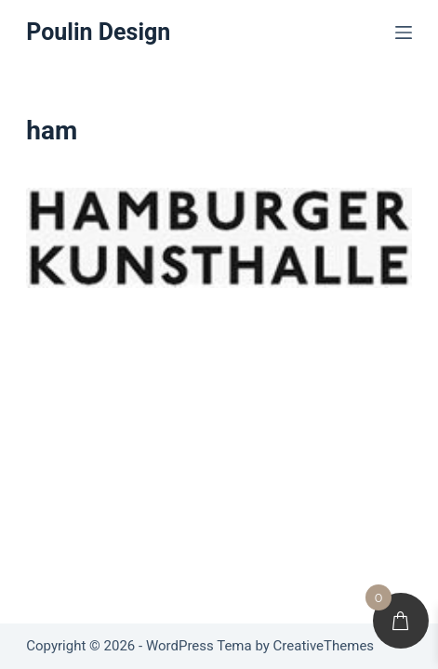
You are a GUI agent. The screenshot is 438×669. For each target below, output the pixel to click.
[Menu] (403, 32)
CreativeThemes (324, 645)
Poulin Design (98, 32)
